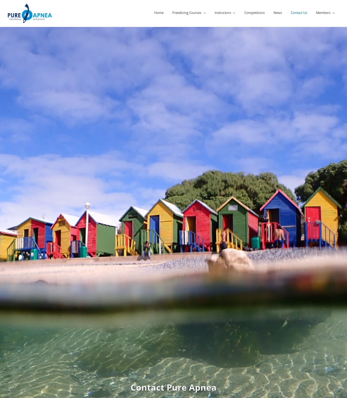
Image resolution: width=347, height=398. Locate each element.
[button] (189, 12)
